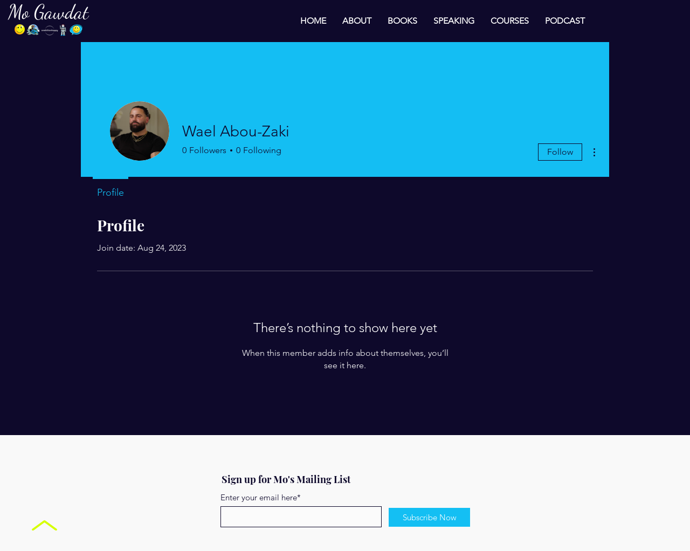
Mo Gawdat (48, 12)
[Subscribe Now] (429, 517)
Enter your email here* (260, 497)
